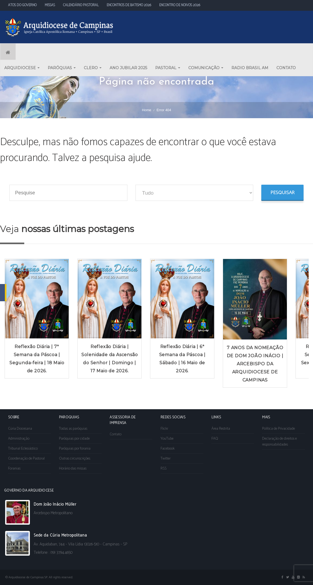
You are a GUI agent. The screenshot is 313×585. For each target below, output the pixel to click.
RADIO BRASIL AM (249, 67)
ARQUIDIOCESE (22, 67)
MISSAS (50, 5)
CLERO (93, 67)
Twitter (166, 459)
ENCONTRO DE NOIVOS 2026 (179, 5)
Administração (18, 439)
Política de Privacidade (278, 429)
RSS (163, 468)
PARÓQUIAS (62, 67)
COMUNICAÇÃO (205, 67)
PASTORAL (167, 67)
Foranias (14, 468)
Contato (115, 434)
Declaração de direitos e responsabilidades (279, 442)
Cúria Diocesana (20, 429)
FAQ (214, 439)
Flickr (164, 429)
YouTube (167, 439)
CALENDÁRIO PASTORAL (81, 5)
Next (306, 323)
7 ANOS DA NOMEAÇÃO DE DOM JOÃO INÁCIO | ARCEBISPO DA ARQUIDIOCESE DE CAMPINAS (255, 364)
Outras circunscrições (74, 459)
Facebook (168, 449)
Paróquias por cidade (74, 439)
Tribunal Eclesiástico (23, 449)
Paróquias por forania (75, 449)
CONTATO (286, 67)
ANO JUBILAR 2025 (128, 67)
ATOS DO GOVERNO (22, 5)
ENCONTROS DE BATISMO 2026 (129, 5)
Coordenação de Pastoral (26, 459)
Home (146, 110)
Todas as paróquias (73, 429)
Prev (7, 323)
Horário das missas (72, 468)
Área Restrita (220, 429)
